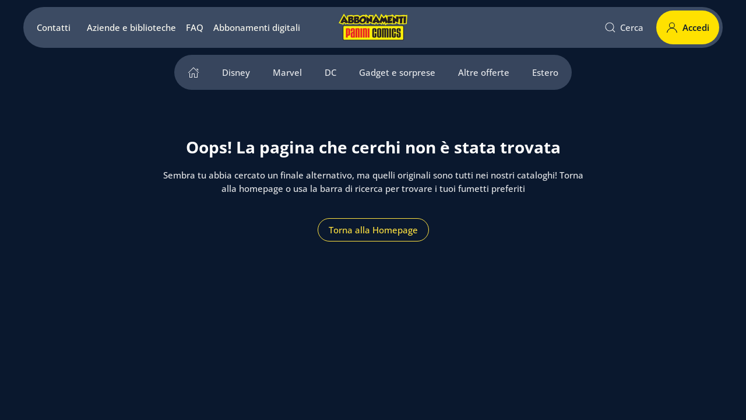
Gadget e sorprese (397, 72)
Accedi (687, 27)
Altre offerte (483, 72)
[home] (193, 72)
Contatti (54, 27)
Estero (545, 72)
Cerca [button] (624, 27)
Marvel (287, 72)
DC (330, 72)
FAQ (194, 27)
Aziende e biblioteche (131, 27)
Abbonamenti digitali (256, 27)
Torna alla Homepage (373, 230)
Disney (236, 72)
